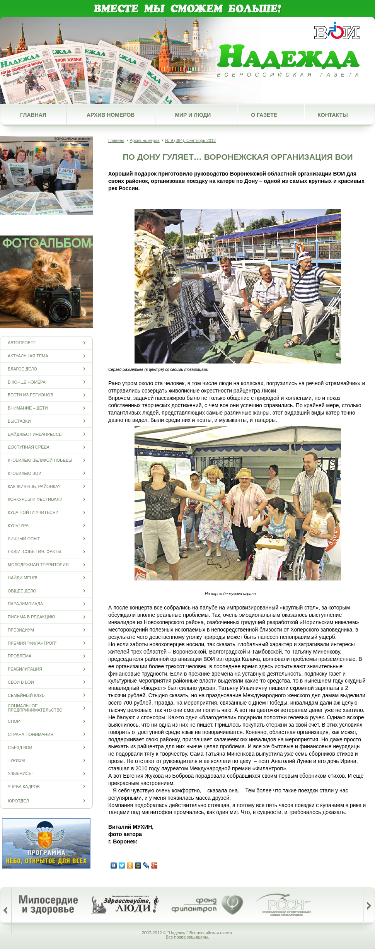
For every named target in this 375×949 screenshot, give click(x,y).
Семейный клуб (26, 695)
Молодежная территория (38, 565)
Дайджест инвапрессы (35, 434)
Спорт (15, 721)
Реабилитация (25, 669)
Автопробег (22, 343)
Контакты (332, 115)
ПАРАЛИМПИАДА (25, 604)
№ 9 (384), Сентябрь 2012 (190, 140)
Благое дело (22, 369)
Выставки (19, 421)
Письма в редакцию (31, 617)
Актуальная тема (28, 356)
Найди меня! (22, 577)
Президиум (21, 630)
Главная (33, 115)
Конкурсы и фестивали (35, 499)
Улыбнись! (20, 773)
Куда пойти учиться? (33, 512)
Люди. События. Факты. (35, 552)
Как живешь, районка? (34, 486)
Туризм (16, 760)
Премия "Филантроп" (32, 643)
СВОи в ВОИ (21, 682)
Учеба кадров (24, 786)
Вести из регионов (30, 395)
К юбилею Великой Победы (40, 460)
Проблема (19, 656)
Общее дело (22, 591)
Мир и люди (193, 115)
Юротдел (18, 801)
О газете (264, 115)
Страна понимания (30, 734)
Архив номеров (111, 115)
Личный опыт (24, 538)
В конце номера (27, 382)
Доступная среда (28, 447)
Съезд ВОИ (20, 747)
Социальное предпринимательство (35, 708)
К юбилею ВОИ (24, 473)
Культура (18, 525)
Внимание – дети (28, 408)
